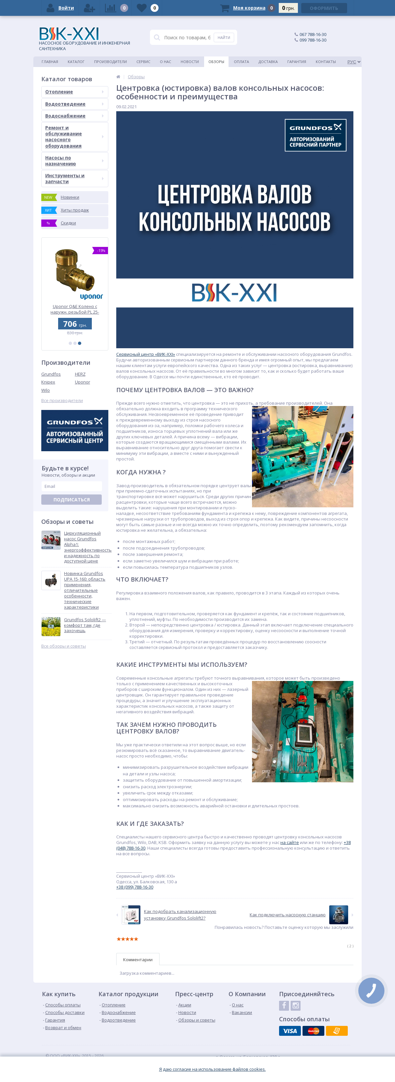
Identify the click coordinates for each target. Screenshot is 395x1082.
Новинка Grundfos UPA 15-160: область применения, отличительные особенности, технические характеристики (84, 590)
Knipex (48, 382)
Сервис (143, 61)
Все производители (62, 400)
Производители (110, 61)
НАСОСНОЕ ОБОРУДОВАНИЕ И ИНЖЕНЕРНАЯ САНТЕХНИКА (84, 39)
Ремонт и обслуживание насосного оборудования (74, 136)
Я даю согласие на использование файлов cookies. (212, 1069)
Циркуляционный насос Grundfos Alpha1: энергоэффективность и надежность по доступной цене (88, 547)
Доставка (268, 61)
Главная (50, 61)
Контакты (326, 61)
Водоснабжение (74, 116)
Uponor (82, 382)
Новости (190, 61)
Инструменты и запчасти (74, 178)
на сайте (289, 842)
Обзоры (216, 61)
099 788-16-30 (313, 40)
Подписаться (72, 499)
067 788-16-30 (313, 34)
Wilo (45, 390)
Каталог (76, 61)
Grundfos (51, 374)
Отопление (74, 91)
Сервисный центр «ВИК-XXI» (145, 354)
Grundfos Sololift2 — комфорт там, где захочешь (85, 625)
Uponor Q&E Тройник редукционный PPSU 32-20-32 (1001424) (75, 309)
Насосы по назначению (74, 160)
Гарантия (296, 61)
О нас (165, 61)
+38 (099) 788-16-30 (134, 887)
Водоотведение (74, 104)
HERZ (80, 374)
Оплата (241, 61)
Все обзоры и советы (63, 646)
